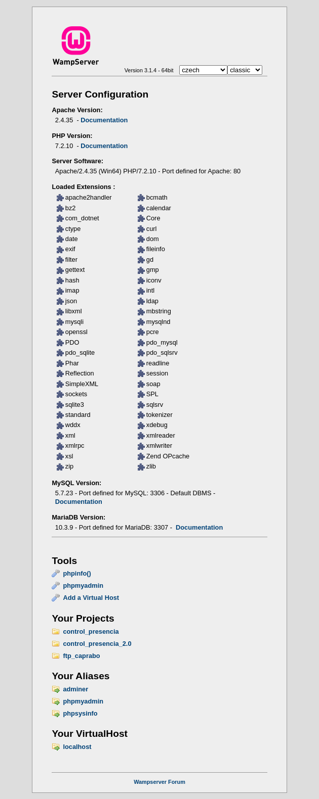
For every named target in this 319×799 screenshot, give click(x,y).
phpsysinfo (80, 713)
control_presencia (90, 631)
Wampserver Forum (159, 782)
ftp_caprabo (81, 656)
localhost (77, 746)
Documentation (104, 120)
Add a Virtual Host (91, 597)
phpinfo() (77, 573)
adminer (75, 689)
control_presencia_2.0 (97, 643)
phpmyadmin (83, 585)
